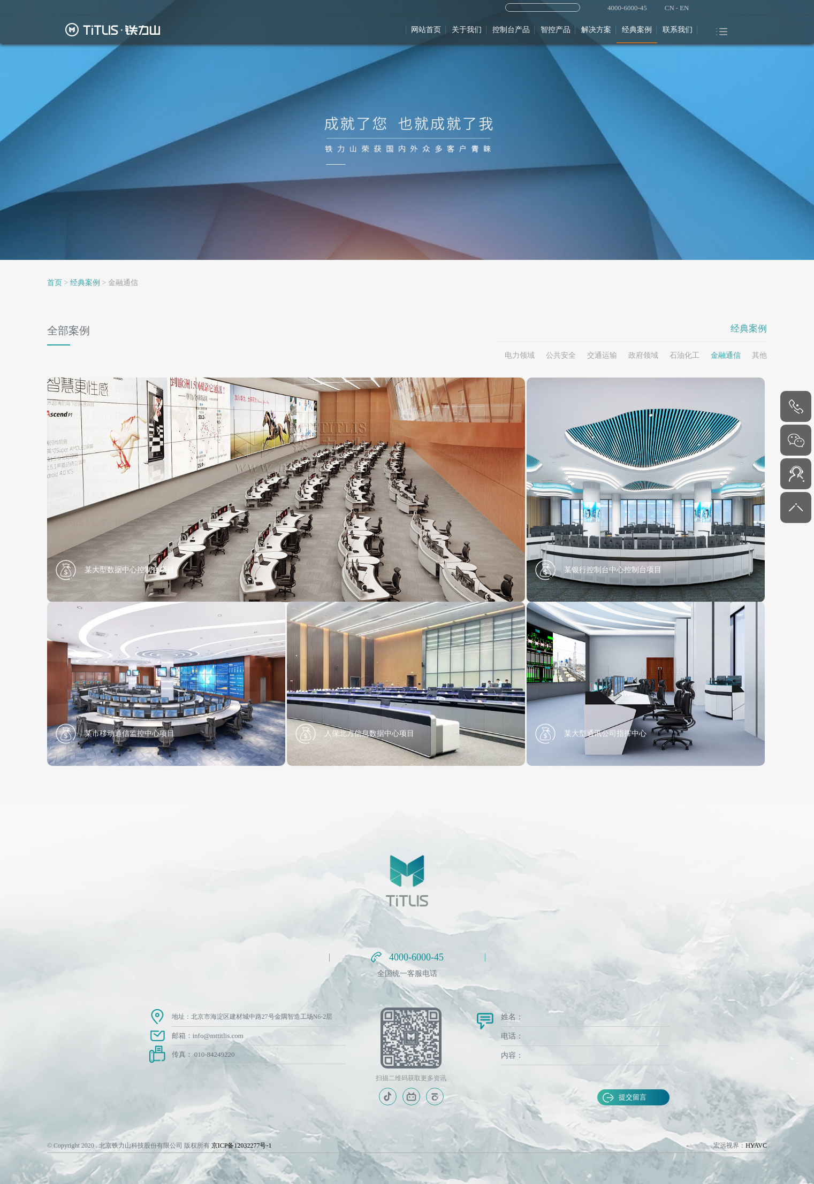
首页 (54, 283)
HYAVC (756, 1145)
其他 (759, 355)
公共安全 (561, 355)
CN (669, 8)
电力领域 (520, 355)
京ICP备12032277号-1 (241, 1145)
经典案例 (85, 283)
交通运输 (602, 355)
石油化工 (684, 355)
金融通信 (726, 355)
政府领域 (643, 355)
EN (684, 8)
